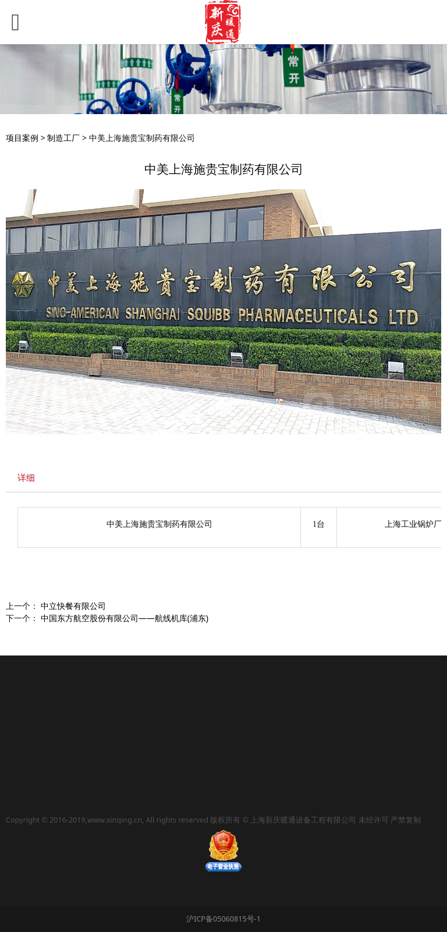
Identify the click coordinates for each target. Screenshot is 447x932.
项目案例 (22, 137)
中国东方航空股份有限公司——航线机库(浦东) (124, 617)
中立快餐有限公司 (73, 605)
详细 (26, 478)
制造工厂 (63, 137)
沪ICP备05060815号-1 (223, 919)
